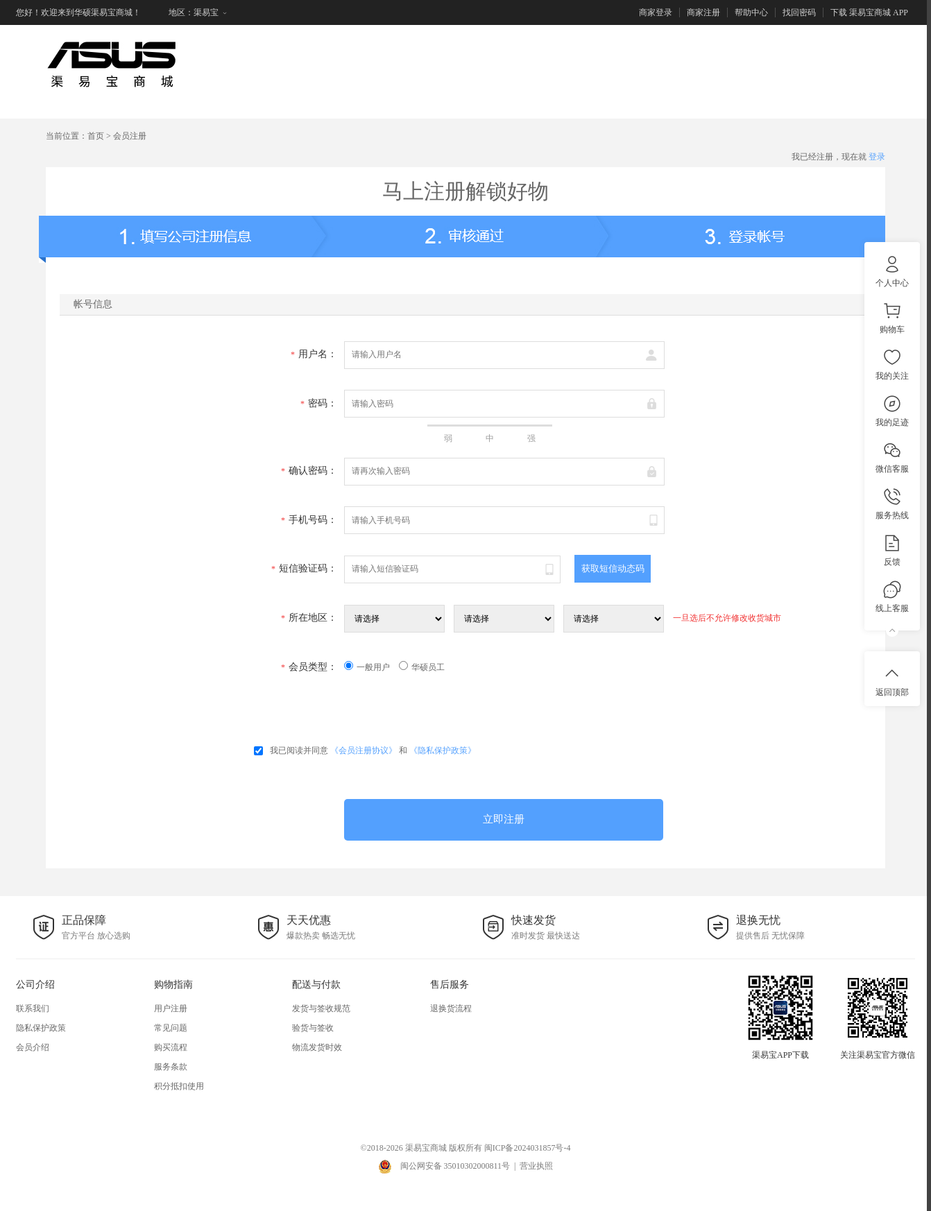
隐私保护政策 (41, 1028)
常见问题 (170, 1028)
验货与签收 (313, 1028)
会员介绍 (32, 1047)
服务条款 (170, 1067)
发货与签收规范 (321, 1008)
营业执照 (536, 1166)
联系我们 (32, 1008)
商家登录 (655, 12)
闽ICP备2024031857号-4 (527, 1148)
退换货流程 (451, 1008)
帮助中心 (751, 12)
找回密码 (799, 12)
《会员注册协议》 (363, 750)
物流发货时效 (317, 1047)
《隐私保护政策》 (442, 750)
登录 (877, 157)
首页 (95, 136)
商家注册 (703, 12)
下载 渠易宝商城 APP (869, 12)
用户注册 (170, 1008)
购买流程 (170, 1047)
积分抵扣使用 (179, 1086)
